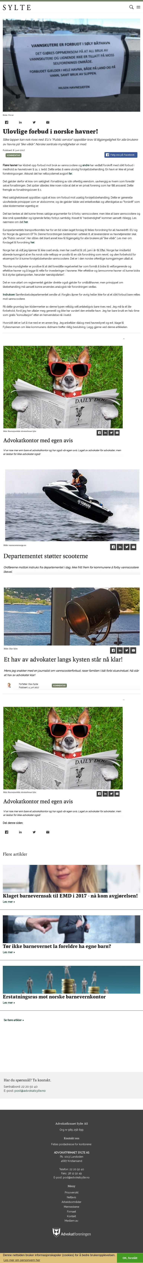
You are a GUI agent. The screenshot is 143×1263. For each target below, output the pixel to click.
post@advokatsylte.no (30, 1091)
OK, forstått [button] (130, 1258)
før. (70, 173)
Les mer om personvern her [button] (22, 1260)
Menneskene (71, 1206)
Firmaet (71, 1211)
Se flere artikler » (14, 1020)
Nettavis (71, 1197)
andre (85, 165)
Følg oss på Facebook (120, 155)
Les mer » (71, 898)
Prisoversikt (71, 1192)
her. (26, 222)
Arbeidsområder (71, 1201)
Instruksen (9, 294)
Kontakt (71, 1216)
